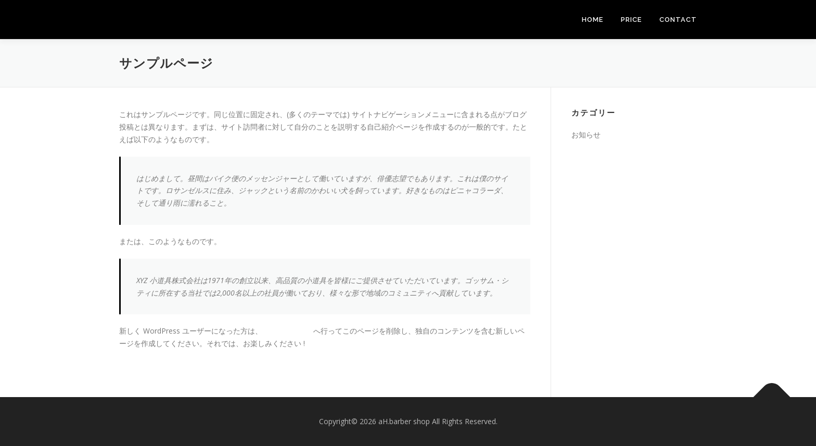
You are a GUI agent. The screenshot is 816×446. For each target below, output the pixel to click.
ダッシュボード (287, 331)
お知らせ (586, 134)
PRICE (631, 19)
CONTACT (678, 19)
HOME (592, 19)
